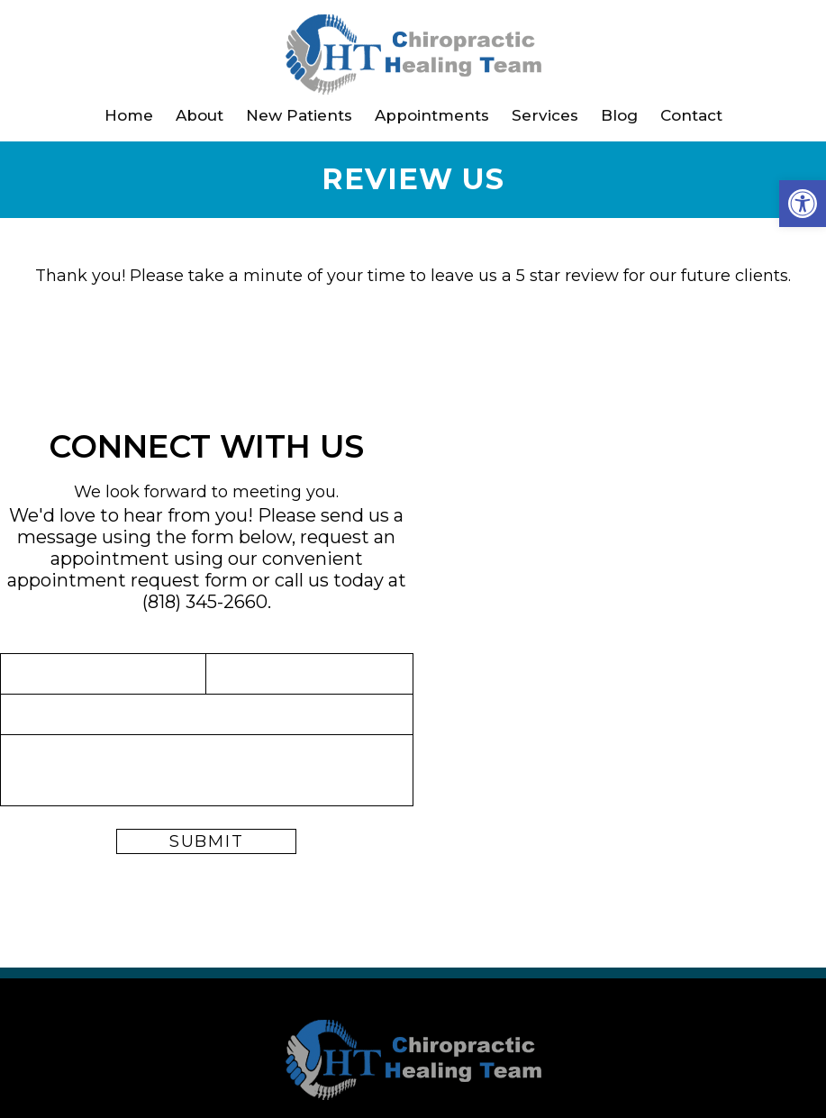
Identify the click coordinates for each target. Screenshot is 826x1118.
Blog (619, 115)
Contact (691, 115)
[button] (802, 203)
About (199, 115)
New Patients (299, 115)
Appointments (432, 115)
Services (545, 115)
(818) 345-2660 (205, 602)
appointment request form (127, 580)
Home (128, 115)
